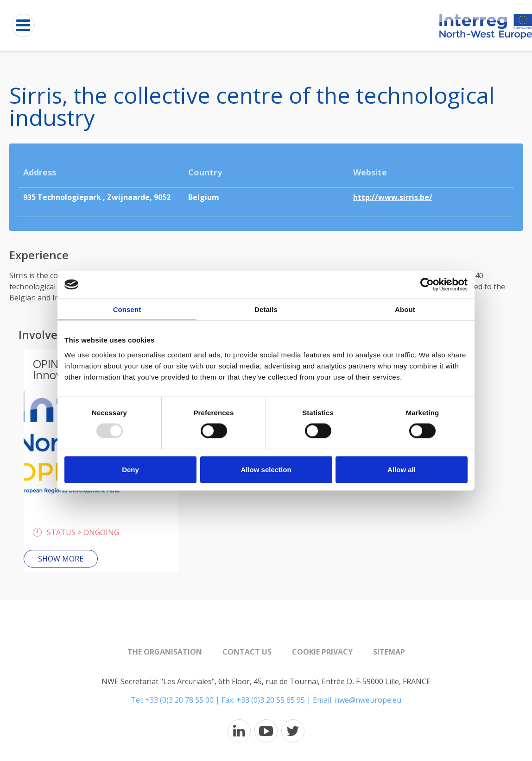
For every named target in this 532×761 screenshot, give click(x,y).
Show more (60, 559)
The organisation (164, 652)
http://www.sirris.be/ (392, 197)
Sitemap (389, 652)
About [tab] (405, 309)
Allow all (401, 469)
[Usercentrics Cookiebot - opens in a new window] (427, 285)
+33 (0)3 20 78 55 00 (179, 700)
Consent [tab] (127, 309)
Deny (130, 469)
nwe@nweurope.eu (368, 700)
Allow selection (266, 469)
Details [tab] (266, 309)
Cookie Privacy (322, 652)
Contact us (247, 652)
